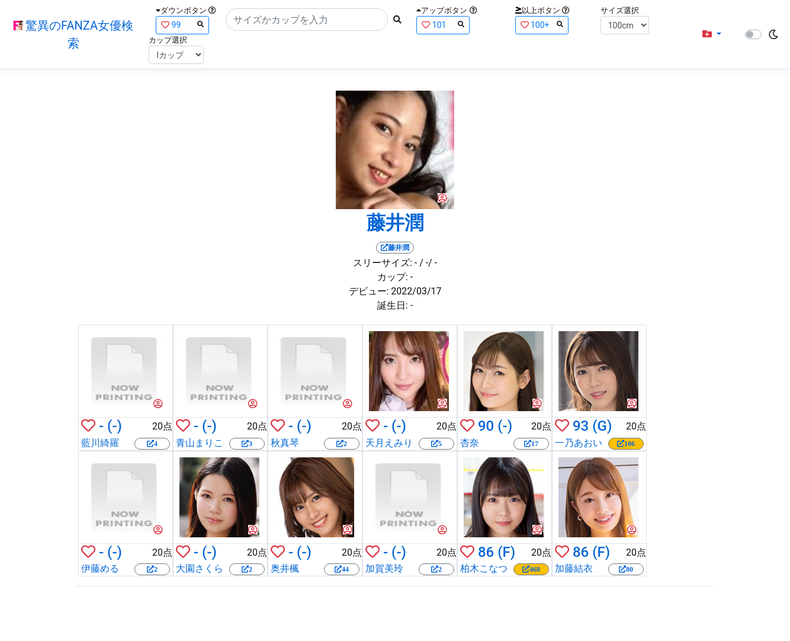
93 (581, 426)
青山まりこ (199, 442)
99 (182, 24)
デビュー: (369, 291)
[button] (712, 34)
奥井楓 (285, 568)
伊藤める (100, 568)
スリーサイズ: (382, 262)
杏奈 (469, 442)
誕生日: (392, 305)
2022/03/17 (416, 291)
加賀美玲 (384, 568)
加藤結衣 (574, 568)
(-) (114, 426)
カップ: (392, 277)
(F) (506, 552)
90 (486, 426)
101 (443, 24)
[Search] (307, 19)
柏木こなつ (484, 568)
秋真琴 (285, 442)
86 (486, 552)
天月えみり (389, 442)
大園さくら (199, 568)
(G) (602, 426)
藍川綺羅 (100, 442)
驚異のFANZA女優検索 (73, 34)
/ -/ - (428, 262)
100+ (542, 24)
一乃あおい (578, 442)
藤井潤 (395, 222)
